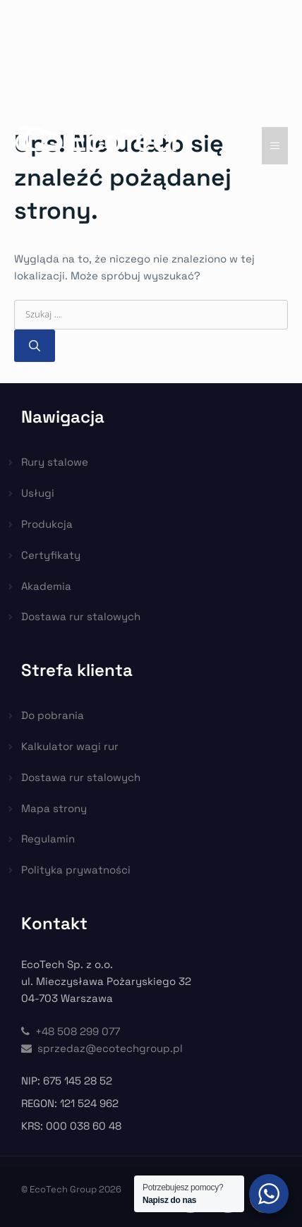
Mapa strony (54, 808)
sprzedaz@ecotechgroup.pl (102, 1048)
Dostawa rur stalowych (80, 616)
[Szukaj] (34, 346)
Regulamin (48, 838)
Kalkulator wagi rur (70, 746)
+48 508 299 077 (70, 1031)
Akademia (46, 586)
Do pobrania (52, 715)
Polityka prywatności (76, 869)
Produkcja (47, 524)
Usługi (37, 493)
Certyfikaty (50, 555)
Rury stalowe (54, 462)
